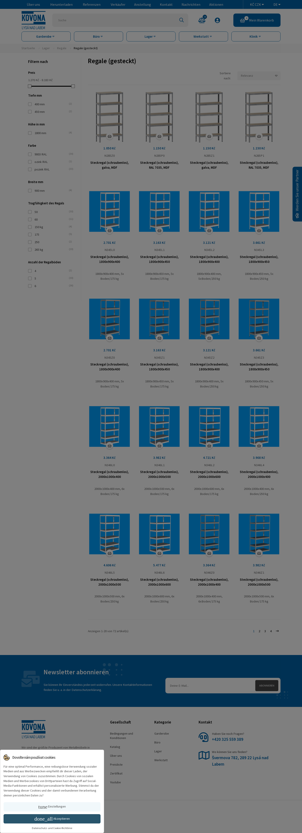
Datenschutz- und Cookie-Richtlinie (52, 828)
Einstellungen (52, 807)
